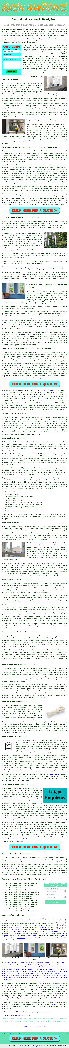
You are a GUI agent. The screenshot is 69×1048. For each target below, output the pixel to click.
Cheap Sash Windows (54, 971)
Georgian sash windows (11, 763)
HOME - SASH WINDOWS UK (34, 1026)
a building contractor (21, 931)
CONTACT (55, 14)
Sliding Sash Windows (57, 967)
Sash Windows (49, 965)
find (7, 858)
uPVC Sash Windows (39, 967)
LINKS (44, 14)
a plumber (33, 925)
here (48, 875)
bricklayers (60, 936)
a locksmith (17, 934)
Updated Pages (17, 1033)
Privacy (66, 1033)
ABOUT (49, 14)
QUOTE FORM (54, 774)
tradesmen (14, 940)
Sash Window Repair (44, 973)
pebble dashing (32, 936)
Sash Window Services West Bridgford (24, 879)
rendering (43, 927)
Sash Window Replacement (24, 977)
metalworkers (54, 931)
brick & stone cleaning (11, 927)
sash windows (53, 31)
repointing (16, 929)
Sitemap (3, 1033)
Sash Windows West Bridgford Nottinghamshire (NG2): (23, 29)
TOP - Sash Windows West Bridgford (16, 1015)
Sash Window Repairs (15, 963)
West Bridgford (49, 390)
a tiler (44, 934)
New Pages (9, 1033)
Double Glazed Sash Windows (29, 965)
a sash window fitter (37, 923)
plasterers (21, 938)
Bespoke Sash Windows (34, 963)
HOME (39, 14)
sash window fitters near (43, 826)
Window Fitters (8, 965)
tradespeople (7, 923)
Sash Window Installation (55, 963)
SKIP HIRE (43, 929)
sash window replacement (32, 763)
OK (37, 1047)
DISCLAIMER (63, 14)
